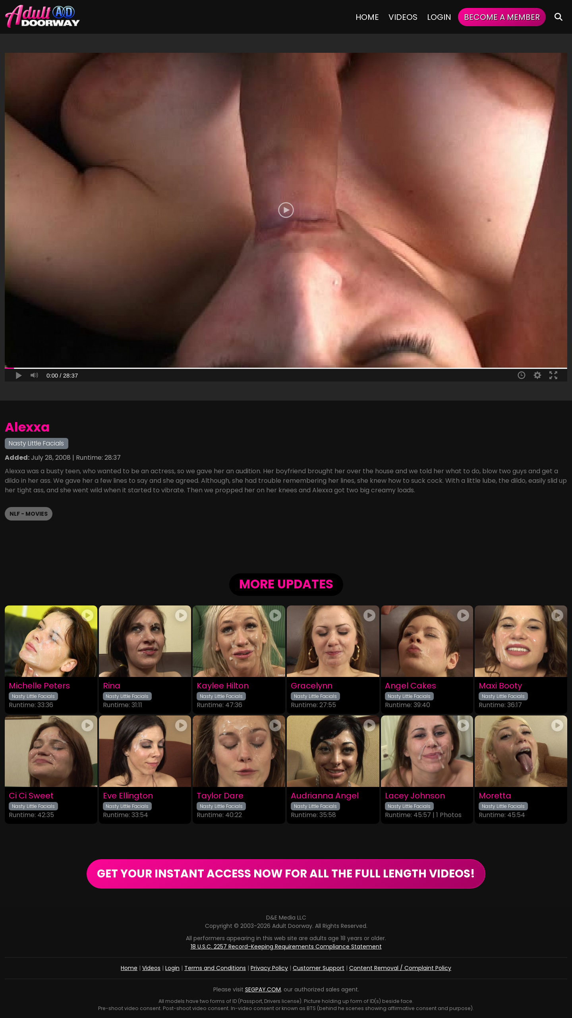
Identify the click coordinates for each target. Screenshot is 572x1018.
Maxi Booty (500, 686)
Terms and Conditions (215, 968)
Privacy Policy (269, 968)
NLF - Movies (29, 514)
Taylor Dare (220, 796)
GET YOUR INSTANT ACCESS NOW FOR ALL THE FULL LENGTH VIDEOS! (286, 873)
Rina (111, 686)
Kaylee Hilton (223, 686)
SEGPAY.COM (263, 989)
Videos (402, 17)
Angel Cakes (410, 686)
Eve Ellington (128, 796)
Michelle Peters (39, 686)
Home (367, 17)
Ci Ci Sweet (31, 796)
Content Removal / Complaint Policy (400, 968)
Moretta (495, 796)
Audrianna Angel (325, 796)
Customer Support (318, 968)
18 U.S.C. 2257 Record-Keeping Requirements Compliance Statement (286, 947)
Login (439, 17)
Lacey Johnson (415, 796)
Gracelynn (311, 686)
